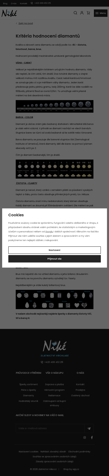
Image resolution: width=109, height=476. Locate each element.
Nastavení (54, 250)
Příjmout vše (54, 258)
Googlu (49, 231)
